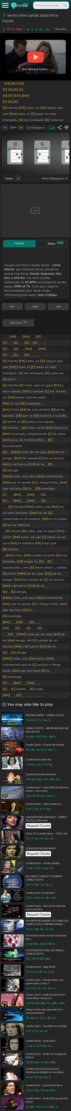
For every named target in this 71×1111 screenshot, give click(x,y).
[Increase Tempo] (21, 127)
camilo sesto (38, 15)
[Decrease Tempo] (5, 127)
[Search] (65, 5)
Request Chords (38, 826)
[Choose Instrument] (18, 178)
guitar (9, 178)
